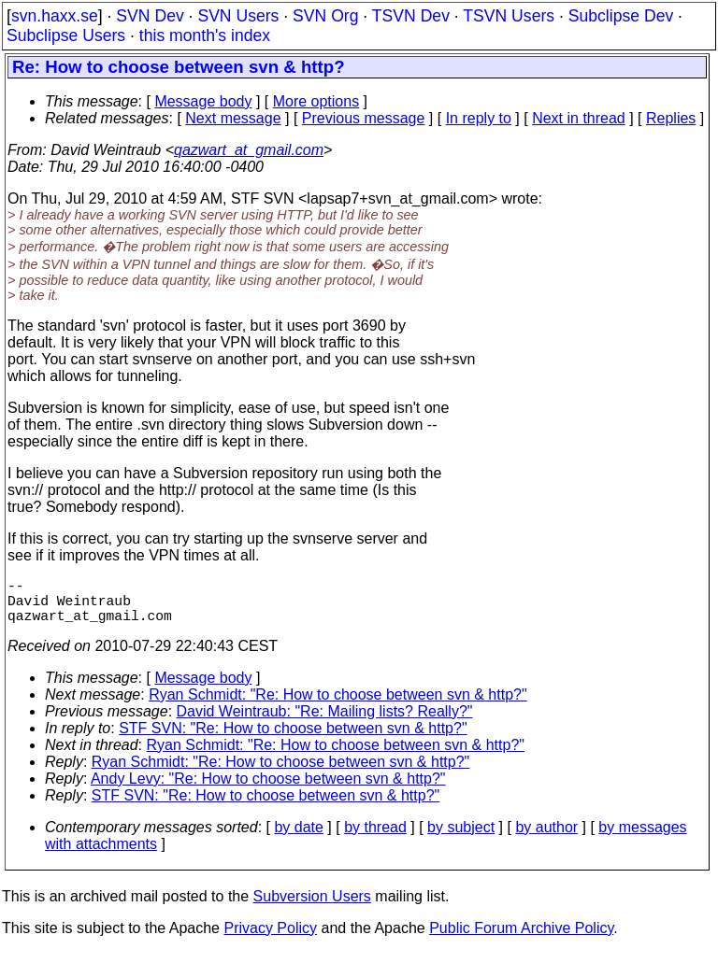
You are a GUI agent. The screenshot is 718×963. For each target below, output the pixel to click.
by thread (375, 838)
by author (546, 838)
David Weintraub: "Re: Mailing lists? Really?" (325, 722)
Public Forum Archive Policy (521, 939)
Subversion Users (312, 907)
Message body (202, 101)
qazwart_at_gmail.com (248, 150)
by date (298, 838)
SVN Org (325, 16)
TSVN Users (508, 16)
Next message (232, 118)
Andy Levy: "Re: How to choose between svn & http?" (268, 790)
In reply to (478, 118)
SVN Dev (149, 16)
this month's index (204, 35)
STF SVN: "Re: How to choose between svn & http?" (293, 739)
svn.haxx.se (54, 16)
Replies (671, 118)
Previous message (363, 118)
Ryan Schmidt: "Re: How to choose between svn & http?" (337, 706)
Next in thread (578, 118)
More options (316, 101)
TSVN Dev (411, 16)
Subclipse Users (66, 35)
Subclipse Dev (620, 16)
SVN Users (238, 16)
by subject (461, 838)
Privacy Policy (270, 939)
